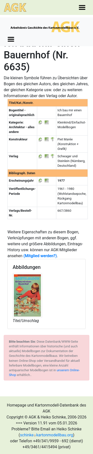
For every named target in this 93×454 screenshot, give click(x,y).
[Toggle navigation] (82, 7)
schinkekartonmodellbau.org (46, 435)
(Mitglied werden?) (40, 255)
